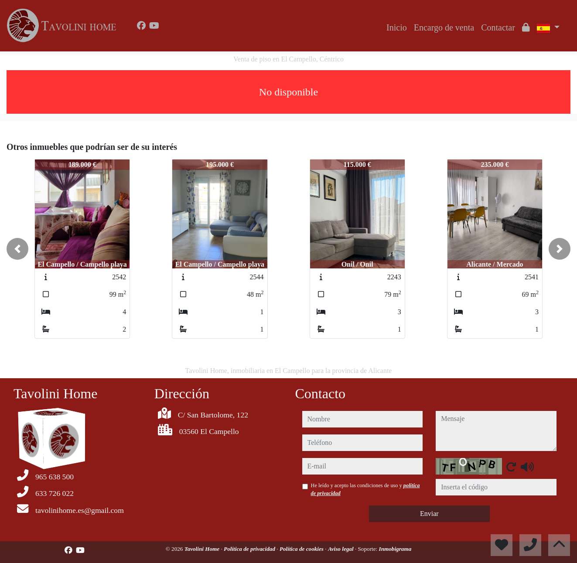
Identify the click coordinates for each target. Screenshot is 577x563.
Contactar (498, 27)
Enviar (429, 513)
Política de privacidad (250, 549)
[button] (17, 249)
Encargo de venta (444, 27)
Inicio (396, 27)
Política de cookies (302, 549)
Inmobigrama (395, 549)
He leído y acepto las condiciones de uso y (365, 489)
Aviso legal (341, 549)
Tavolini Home (202, 549)
